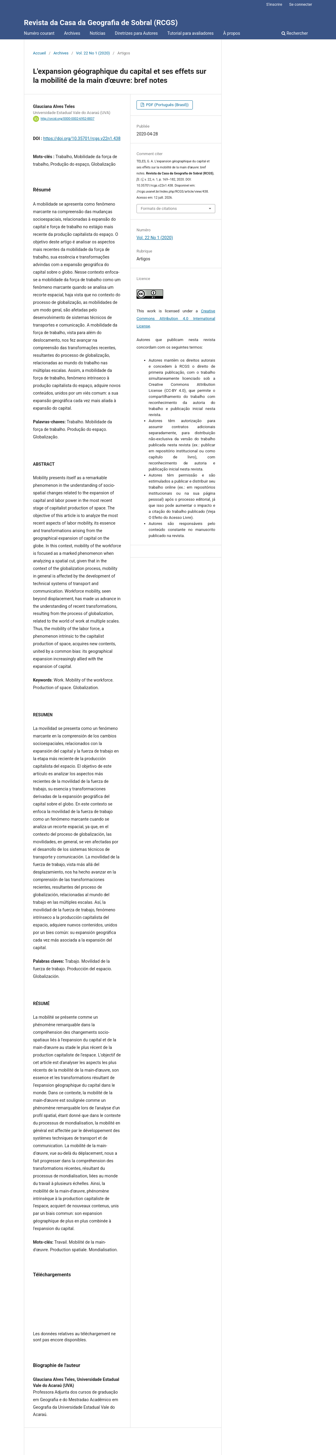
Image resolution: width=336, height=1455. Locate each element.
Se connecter (300, 4)
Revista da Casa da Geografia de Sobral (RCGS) (101, 22)
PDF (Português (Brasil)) (167, 105)
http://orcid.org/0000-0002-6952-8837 (67, 119)
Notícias (97, 33)
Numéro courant (39, 33)
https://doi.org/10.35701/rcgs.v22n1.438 (81, 138)
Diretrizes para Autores (136, 33)
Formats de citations (159, 208)
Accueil (39, 53)
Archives (72, 33)
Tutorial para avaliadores (190, 33)
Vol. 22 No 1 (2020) (93, 53)
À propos (231, 33)
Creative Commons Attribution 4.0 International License (176, 318)
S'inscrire (274, 4)
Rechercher (295, 33)
